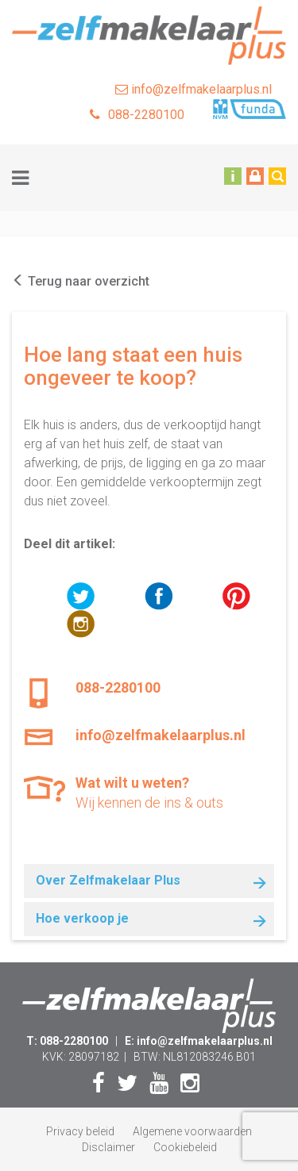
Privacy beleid (80, 1131)
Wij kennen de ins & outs (174, 792)
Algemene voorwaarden (192, 1131)
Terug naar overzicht (80, 281)
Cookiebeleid (185, 1147)
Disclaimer (108, 1147)
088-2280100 (137, 114)
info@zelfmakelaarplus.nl (193, 89)
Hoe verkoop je (82, 918)
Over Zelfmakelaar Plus (108, 880)
